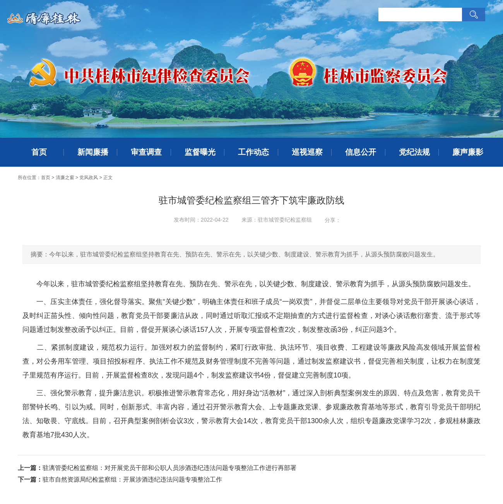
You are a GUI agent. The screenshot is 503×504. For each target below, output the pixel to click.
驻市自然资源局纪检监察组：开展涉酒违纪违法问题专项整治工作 (132, 479)
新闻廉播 (92, 152)
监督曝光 (200, 152)
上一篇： (30, 468)
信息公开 (360, 152)
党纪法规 (414, 152)
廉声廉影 (467, 152)
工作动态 (253, 152)
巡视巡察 (307, 152)
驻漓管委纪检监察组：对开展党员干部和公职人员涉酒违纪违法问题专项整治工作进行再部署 (169, 468)
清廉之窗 (65, 177)
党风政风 (88, 177)
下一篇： (30, 479)
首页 (39, 152)
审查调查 (146, 152)
